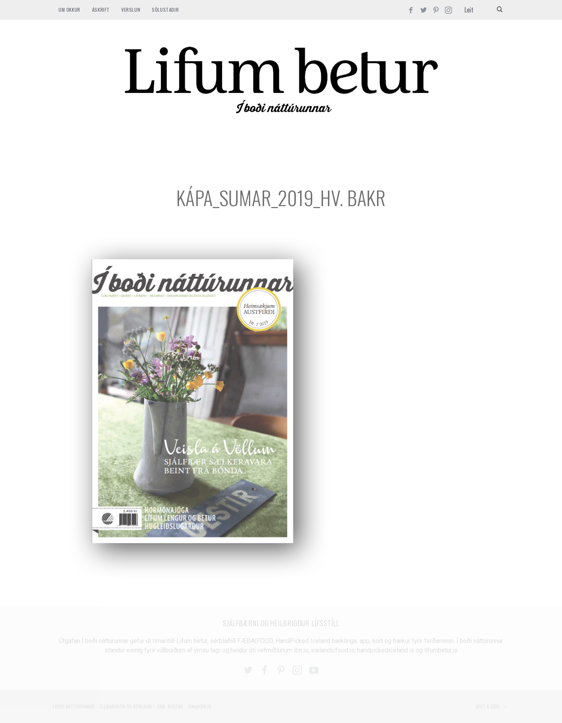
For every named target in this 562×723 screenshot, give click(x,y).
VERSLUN (130, 9)
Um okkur (69, 9)
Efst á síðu (491, 707)
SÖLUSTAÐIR (165, 9)
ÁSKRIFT (101, 9)
